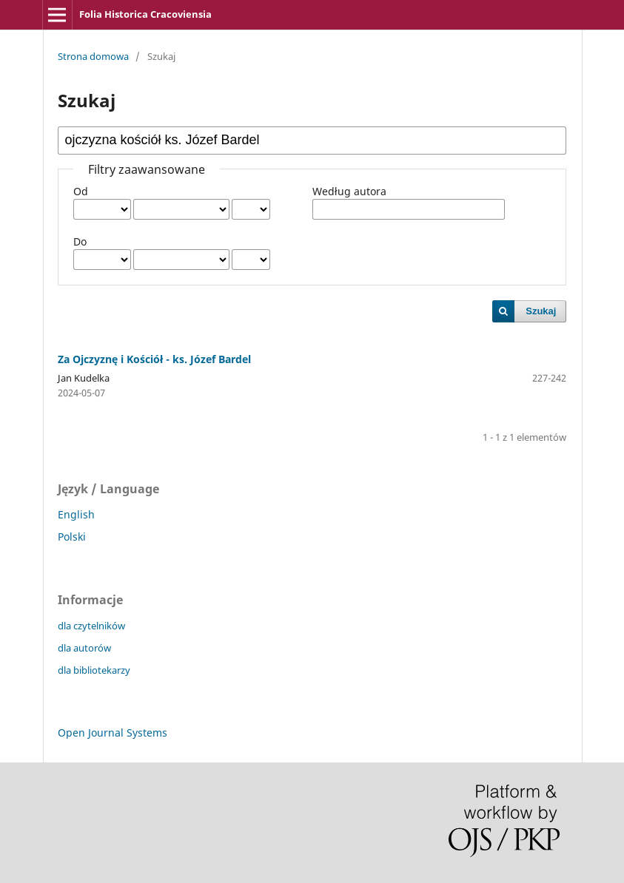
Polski (72, 537)
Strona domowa (93, 56)
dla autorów (84, 647)
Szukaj (541, 311)
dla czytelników (91, 625)
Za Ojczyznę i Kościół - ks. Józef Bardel (154, 359)
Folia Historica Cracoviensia (145, 14)
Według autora (349, 191)
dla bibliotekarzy (94, 670)
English (76, 514)
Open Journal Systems (112, 732)
